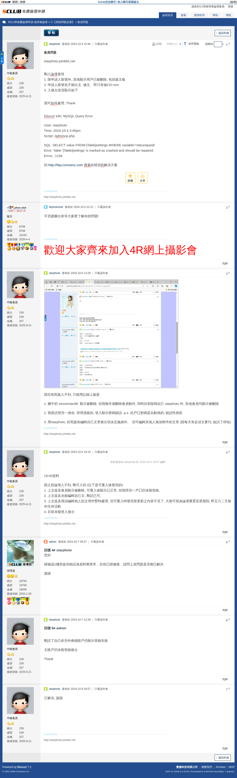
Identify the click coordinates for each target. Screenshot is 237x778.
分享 (142, 180)
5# (54, 628)
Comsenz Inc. (23, 771)
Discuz (49, 116)
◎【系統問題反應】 (62, 22)
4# (54, 550)
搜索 (183, 15)
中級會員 (12, 73)
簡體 (22, 2)
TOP (225, 263)
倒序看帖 (193, 43)
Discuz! (22, 767)
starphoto (54, 44)
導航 (228, 15)
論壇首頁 (167, 15)
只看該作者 (101, 44)
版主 (9, 216)
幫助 (215, 15)
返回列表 (223, 33)
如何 (54, 103)
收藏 (130, 180)
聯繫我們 (206, 767)
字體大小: (172, 44)
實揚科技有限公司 (187, 767)
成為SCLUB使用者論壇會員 (207, 6)
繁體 (15, 2)
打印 (159, 44)
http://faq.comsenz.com (65, 165)
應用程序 (199, 15)
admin (59, 136)
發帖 (52, 32)
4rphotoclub (56, 207)
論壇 (54, 74)
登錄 (230, 6)
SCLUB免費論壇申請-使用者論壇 (27, 22)
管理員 (11, 570)
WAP (232, 767)
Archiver (221, 767)
